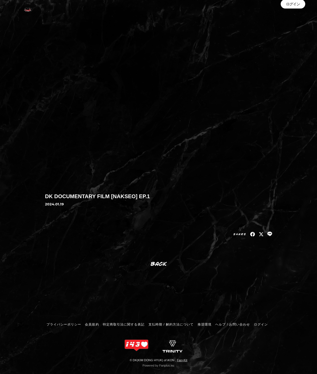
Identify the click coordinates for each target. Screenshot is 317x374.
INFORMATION (285, 15)
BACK (159, 264)
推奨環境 (205, 324)
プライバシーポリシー (63, 324)
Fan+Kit (182, 360)
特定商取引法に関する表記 (123, 324)
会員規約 (92, 324)
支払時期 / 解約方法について (171, 324)
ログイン (293, 32)
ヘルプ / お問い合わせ (232, 324)
